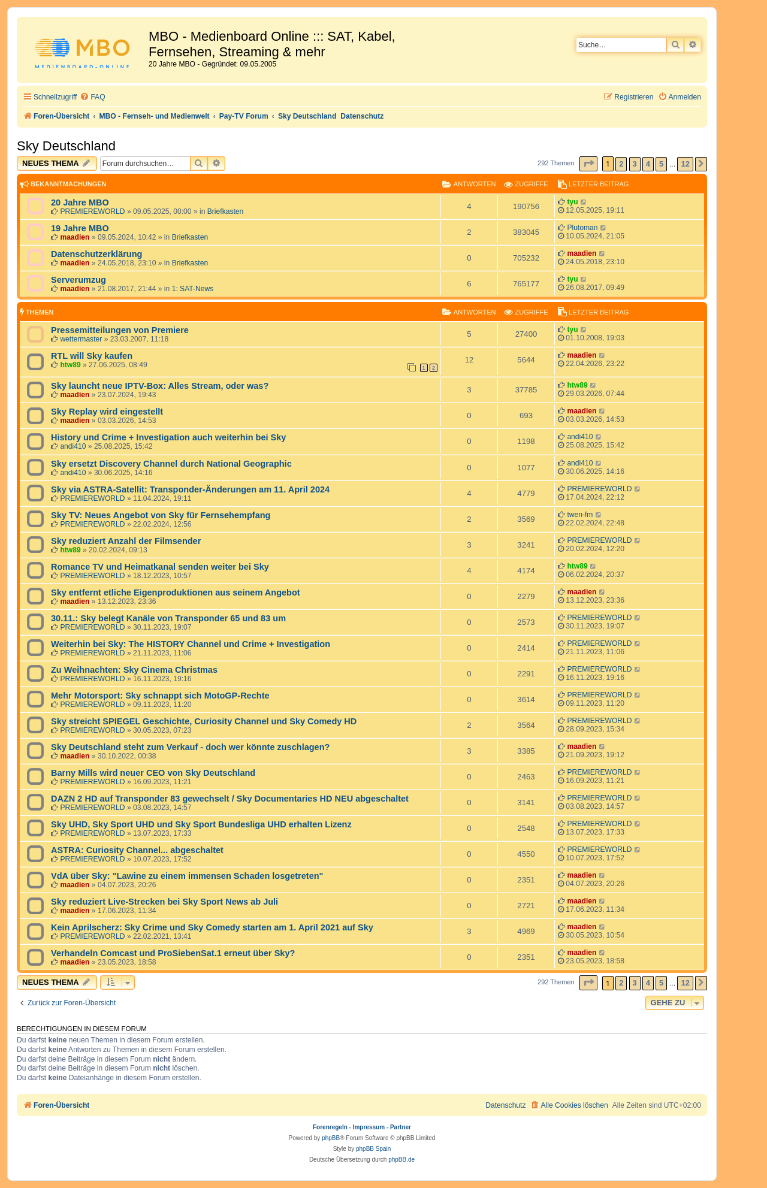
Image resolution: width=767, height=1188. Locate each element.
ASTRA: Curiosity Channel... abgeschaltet (137, 850)
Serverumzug (78, 280)
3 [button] (635, 163)
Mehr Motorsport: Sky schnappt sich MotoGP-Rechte (160, 695)
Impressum (369, 1127)
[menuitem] (92, 97)
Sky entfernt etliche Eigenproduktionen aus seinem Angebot (175, 592)
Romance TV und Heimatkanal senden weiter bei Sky (160, 567)
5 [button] (661, 163)
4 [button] (648, 163)
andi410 (73, 446)
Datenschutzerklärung (96, 254)
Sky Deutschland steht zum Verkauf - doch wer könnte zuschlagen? (190, 747)
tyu (572, 202)
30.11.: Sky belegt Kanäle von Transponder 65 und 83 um (168, 618)
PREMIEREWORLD (92, 211)
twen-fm (580, 514)
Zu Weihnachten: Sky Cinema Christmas (134, 670)
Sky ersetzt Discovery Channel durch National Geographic (171, 463)
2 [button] (621, 163)
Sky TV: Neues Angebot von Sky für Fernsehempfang (160, 515)
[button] (588, 163)
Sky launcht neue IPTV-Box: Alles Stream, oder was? (159, 386)
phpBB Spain (373, 1148)
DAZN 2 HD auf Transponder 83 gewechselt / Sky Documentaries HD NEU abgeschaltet (230, 798)
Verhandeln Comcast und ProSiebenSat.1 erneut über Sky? (173, 953)
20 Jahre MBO (80, 202)
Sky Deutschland (66, 145)
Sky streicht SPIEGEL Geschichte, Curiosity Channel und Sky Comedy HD (204, 721)
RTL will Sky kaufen (91, 356)
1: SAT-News (193, 289)
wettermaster (81, 339)
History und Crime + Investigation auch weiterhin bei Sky (168, 437)
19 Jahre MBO (80, 228)
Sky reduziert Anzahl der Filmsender (126, 541)
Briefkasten (225, 211)
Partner (400, 1127)
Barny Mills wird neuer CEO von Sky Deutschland (153, 773)
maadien (74, 237)
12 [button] (685, 163)
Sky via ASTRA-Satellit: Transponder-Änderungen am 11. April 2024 (190, 489)
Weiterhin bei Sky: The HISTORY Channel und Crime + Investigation (190, 644)
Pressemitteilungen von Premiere (120, 330)
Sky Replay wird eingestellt (107, 411)
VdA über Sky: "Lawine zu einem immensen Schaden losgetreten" (187, 876)
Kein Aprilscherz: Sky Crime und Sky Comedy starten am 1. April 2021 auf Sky (212, 927)
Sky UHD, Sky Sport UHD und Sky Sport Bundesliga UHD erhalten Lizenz (201, 824)
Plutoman (582, 227)
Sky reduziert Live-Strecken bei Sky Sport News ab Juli (164, 901)
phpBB (331, 1138)
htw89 (70, 365)
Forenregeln (330, 1127)
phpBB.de (401, 1159)
